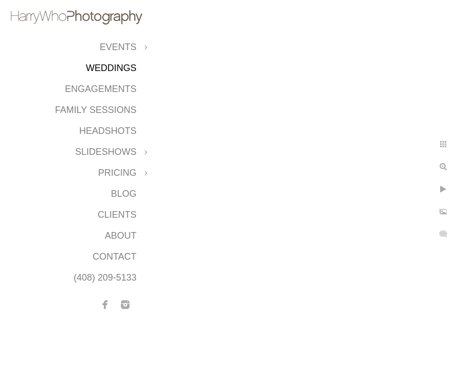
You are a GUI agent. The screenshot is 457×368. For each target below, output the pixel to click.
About (120, 236)
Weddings (111, 68)
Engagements (100, 89)
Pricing (117, 173)
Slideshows (105, 152)
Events (118, 47)
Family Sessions (95, 110)
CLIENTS (117, 215)
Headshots (107, 131)
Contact (114, 256)
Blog (123, 194)
